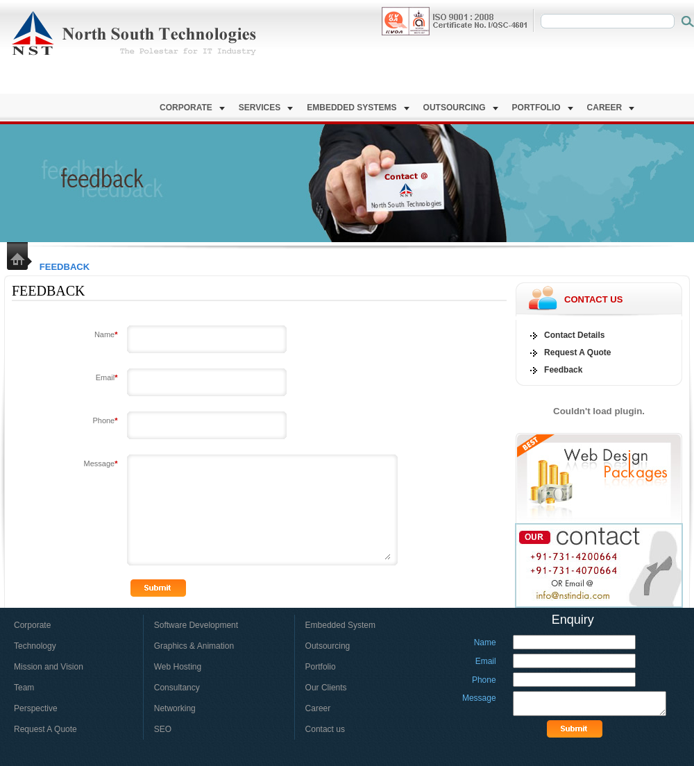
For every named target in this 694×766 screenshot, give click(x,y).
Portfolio (542, 107)
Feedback (563, 370)
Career (611, 107)
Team (24, 687)
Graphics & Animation (194, 646)
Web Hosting (177, 667)
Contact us (324, 729)
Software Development (196, 625)
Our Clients (325, 687)
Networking (175, 708)
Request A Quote (577, 352)
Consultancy (177, 687)
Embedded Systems (358, 107)
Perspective (36, 708)
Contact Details (574, 335)
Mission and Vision (48, 667)
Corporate (192, 107)
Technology (35, 646)
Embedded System (340, 625)
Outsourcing (460, 107)
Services (266, 107)
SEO (162, 729)
